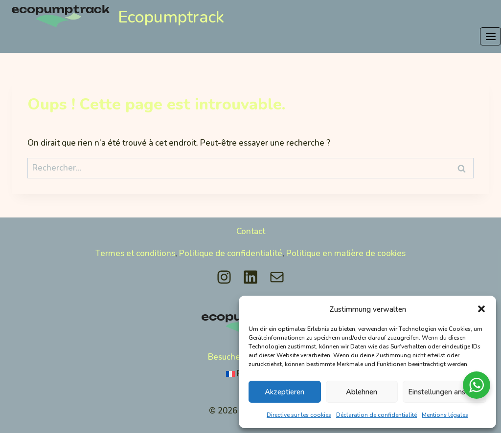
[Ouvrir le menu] (490, 36)
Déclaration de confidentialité (376, 414)
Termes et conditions (135, 246)
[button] (481, 309)
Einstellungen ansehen (444, 391)
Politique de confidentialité (230, 246)
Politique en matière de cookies (346, 246)
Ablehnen (361, 391)
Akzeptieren (284, 391)
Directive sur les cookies (299, 414)
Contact (250, 224)
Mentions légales (445, 414)
